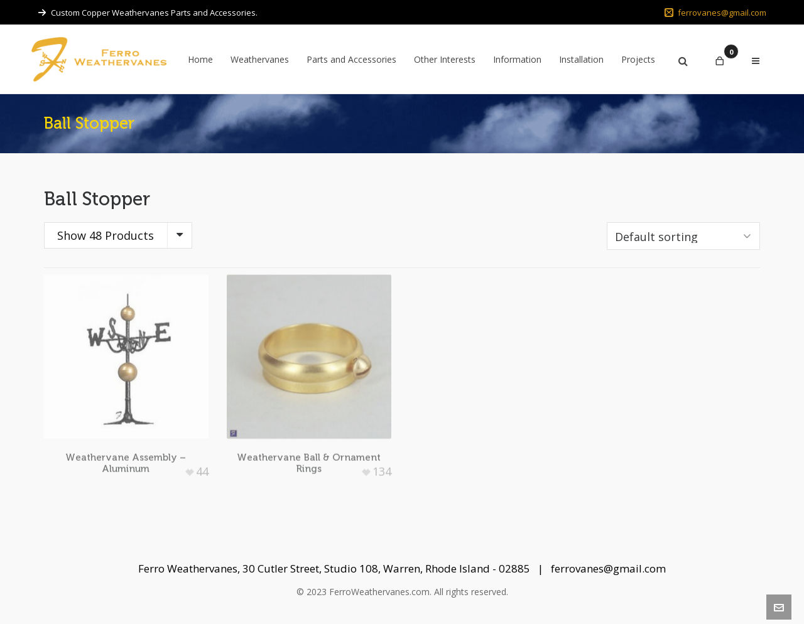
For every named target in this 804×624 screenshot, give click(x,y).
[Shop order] (683, 236)
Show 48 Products (105, 235)
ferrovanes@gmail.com (715, 12)
